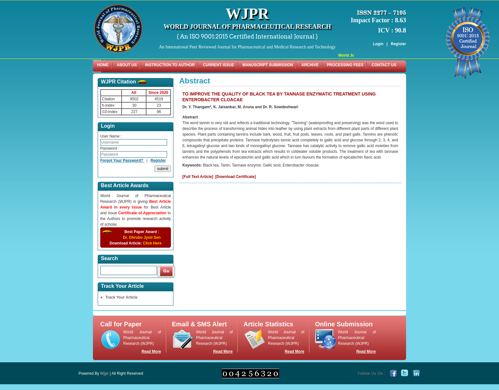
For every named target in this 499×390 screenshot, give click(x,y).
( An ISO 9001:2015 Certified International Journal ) (247, 36)
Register (398, 44)
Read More (151, 351)
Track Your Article (121, 297)
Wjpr (104, 373)
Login (378, 44)
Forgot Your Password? (122, 160)
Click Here (152, 243)
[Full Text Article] (197, 176)
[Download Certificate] (235, 176)
